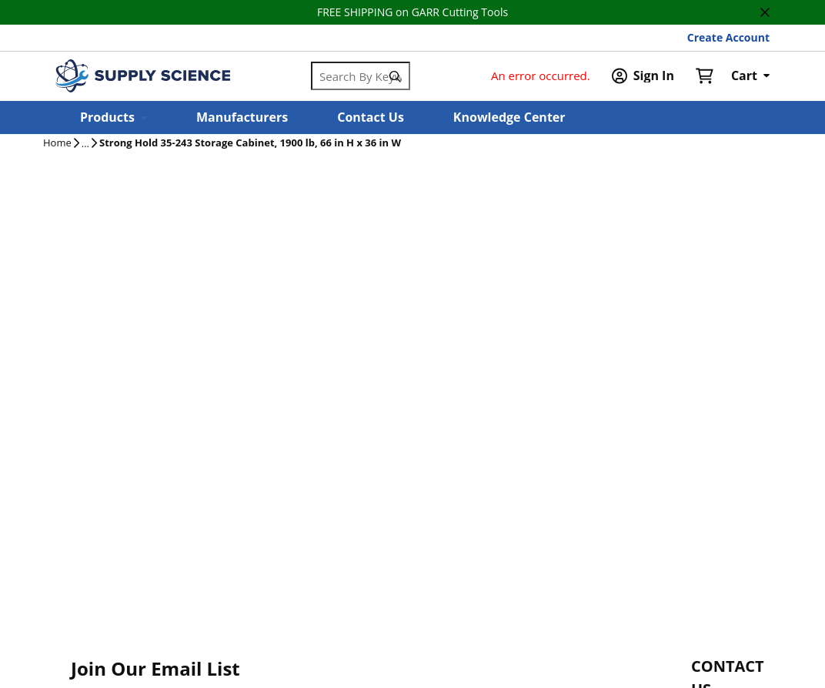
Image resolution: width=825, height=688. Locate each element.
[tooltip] (85, 144)
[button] (113, 117)
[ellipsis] (85, 144)
